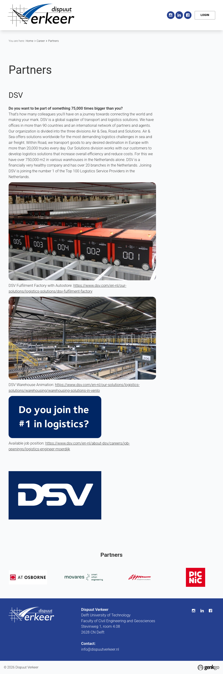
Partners (53, 41)
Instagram (171, 15)
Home (108, 15)
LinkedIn (179, 15)
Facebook (188, 15)
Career (41, 41)
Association (128, 15)
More (152, 15)
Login (205, 15)
